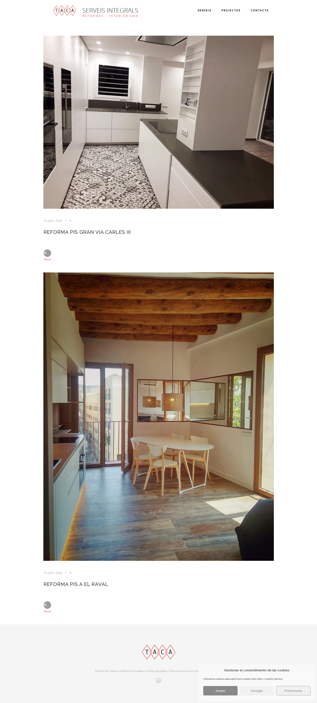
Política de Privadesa (132, 671)
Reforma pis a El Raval (76, 584)
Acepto (220, 691)
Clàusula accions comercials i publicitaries (195, 671)
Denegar (257, 691)
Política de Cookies (106, 671)
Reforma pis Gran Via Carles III (87, 232)
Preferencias (293, 691)
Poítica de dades (157, 671)
